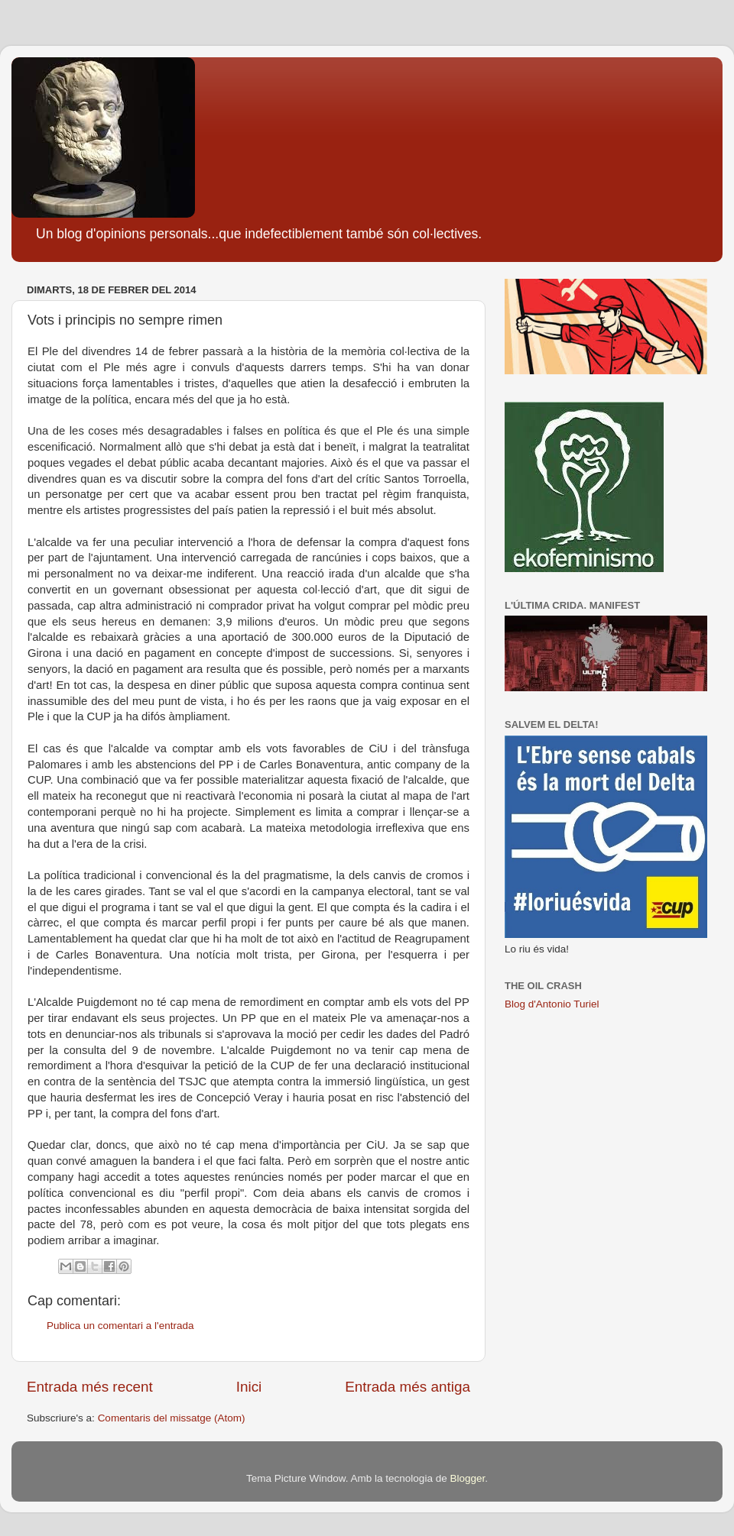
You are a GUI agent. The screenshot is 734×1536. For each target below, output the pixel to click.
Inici (249, 1387)
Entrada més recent (90, 1387)
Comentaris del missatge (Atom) (171, 1418)
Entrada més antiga (407, 1387)
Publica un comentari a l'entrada (120, 1325)
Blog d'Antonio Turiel (552, 1004)
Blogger (467, 1478)
